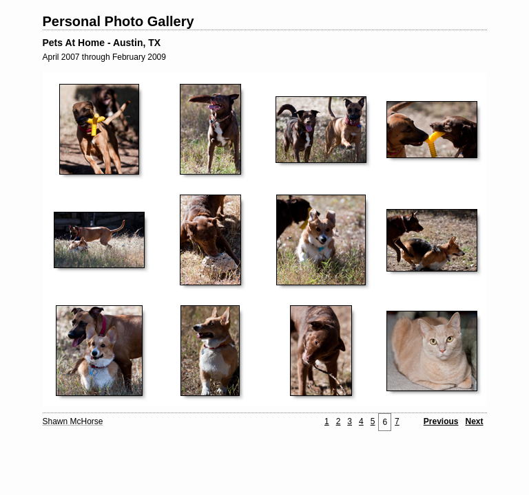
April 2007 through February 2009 (104, 57)
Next (474, 421)
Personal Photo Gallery (118, 21)
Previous (441, 421)
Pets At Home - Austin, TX (102, 42)
